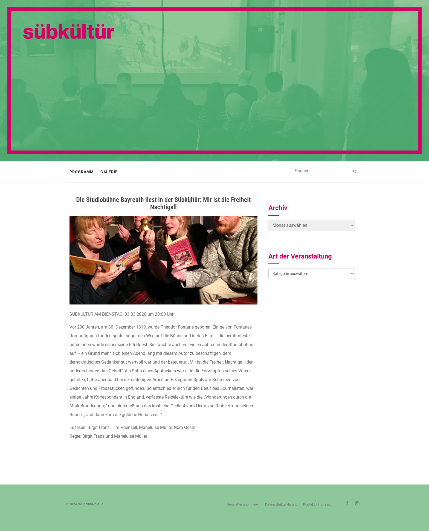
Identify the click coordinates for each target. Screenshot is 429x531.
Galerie (109, 172)
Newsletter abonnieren (243, 504)
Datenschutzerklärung (281, 504)
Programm (81, 172)
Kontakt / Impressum (319, 504)
